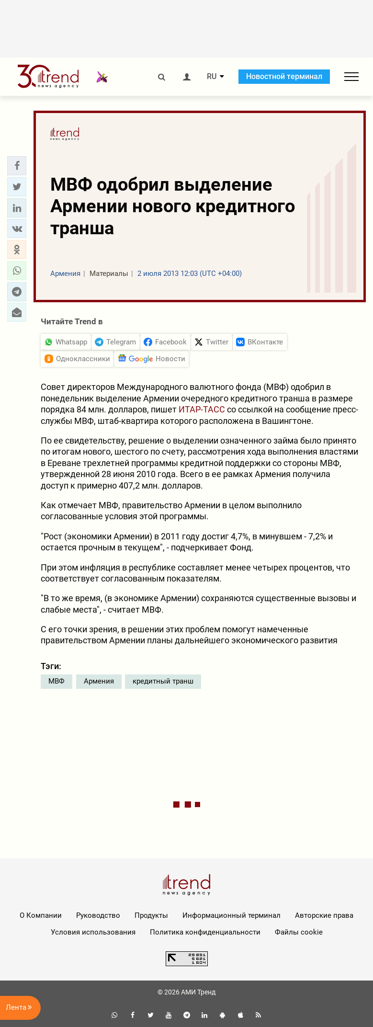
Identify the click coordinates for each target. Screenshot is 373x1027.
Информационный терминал (231, 915)
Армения (99, 681)
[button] (16, 166)
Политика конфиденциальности (205, 932)
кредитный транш (163, 681)
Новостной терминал (284, 76)
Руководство (98, 915)
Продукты (151, 915)
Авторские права (324, 915)
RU (211, 76)
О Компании (41, 915)
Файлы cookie (299, 932)
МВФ (56, 681)
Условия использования (93, 932)
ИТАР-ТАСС (202, 409)
